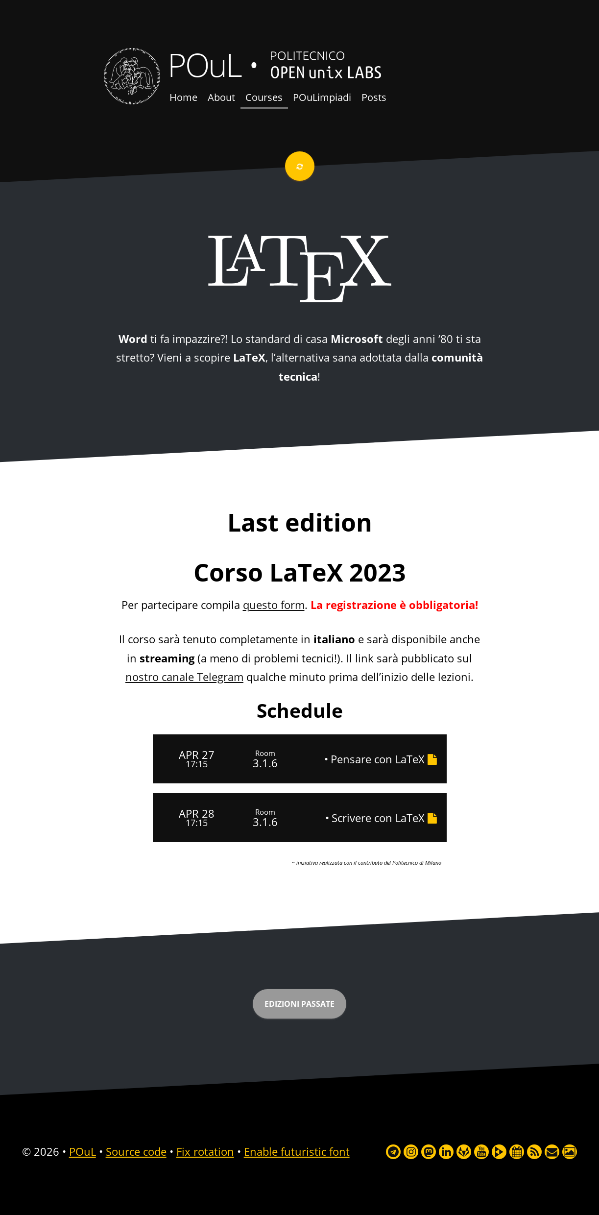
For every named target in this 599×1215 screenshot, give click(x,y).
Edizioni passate (299, 1003)
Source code (136, 1151)
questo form (274, 604)
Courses (264, 97)
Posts (373, 97)
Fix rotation (205, 1151)
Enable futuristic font (297, 1151)
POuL (204, 64)
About (221, 97)
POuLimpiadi (322, 97)
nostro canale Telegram (184, 676)
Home (183, 97)
